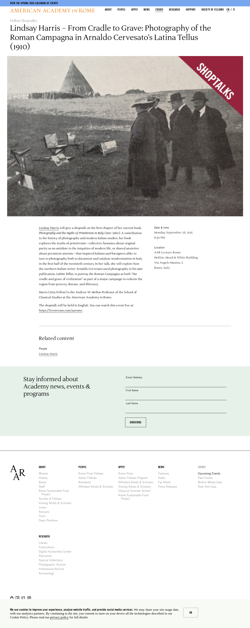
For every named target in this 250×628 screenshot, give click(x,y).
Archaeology (48, 573)
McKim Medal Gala (211, 482)
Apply (134, 9)
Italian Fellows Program (134, 478)
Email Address (134, 377)
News (147, 9)
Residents (86, 482)
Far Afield (165, 482)
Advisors (45, 512)
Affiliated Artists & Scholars (97, 486)
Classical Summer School (135, 491)
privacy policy (59, 617)
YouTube (41, 598)
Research (174, 9)
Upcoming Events (210, 473)
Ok (190, 612)
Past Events (207, 478)
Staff (43, 486)
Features (165, 473)
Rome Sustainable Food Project (55, 492)
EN (228, 9)
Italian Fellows (89, 478)
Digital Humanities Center (56, 551)
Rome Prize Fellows (92, 473)
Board (44, 482)
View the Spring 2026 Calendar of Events (34, 3)
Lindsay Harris (49, 228)
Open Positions (50, 520)
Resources (47, 556)
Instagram (29, 598)
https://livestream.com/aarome (60, 310)
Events (159, 9)
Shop (12, 598)
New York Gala (208, 486)
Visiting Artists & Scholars (56, 503)
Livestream (35, 598)
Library (44, 543)
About (108, 9)
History (45, 478)
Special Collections (52, 560)
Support (191, 9)
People (121, 9)
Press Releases (169, 486)
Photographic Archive (54, 564)
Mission (45, 473)
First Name (132, 390)
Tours (44, 516)
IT (234, 9)
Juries (44, 507)
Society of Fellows (212, 9)
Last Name (132, 403)
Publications (48, 547)
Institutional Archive (53, 569)
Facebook (17, 598)
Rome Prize (127, 473)
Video (163, 478)
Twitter (23, 598)
